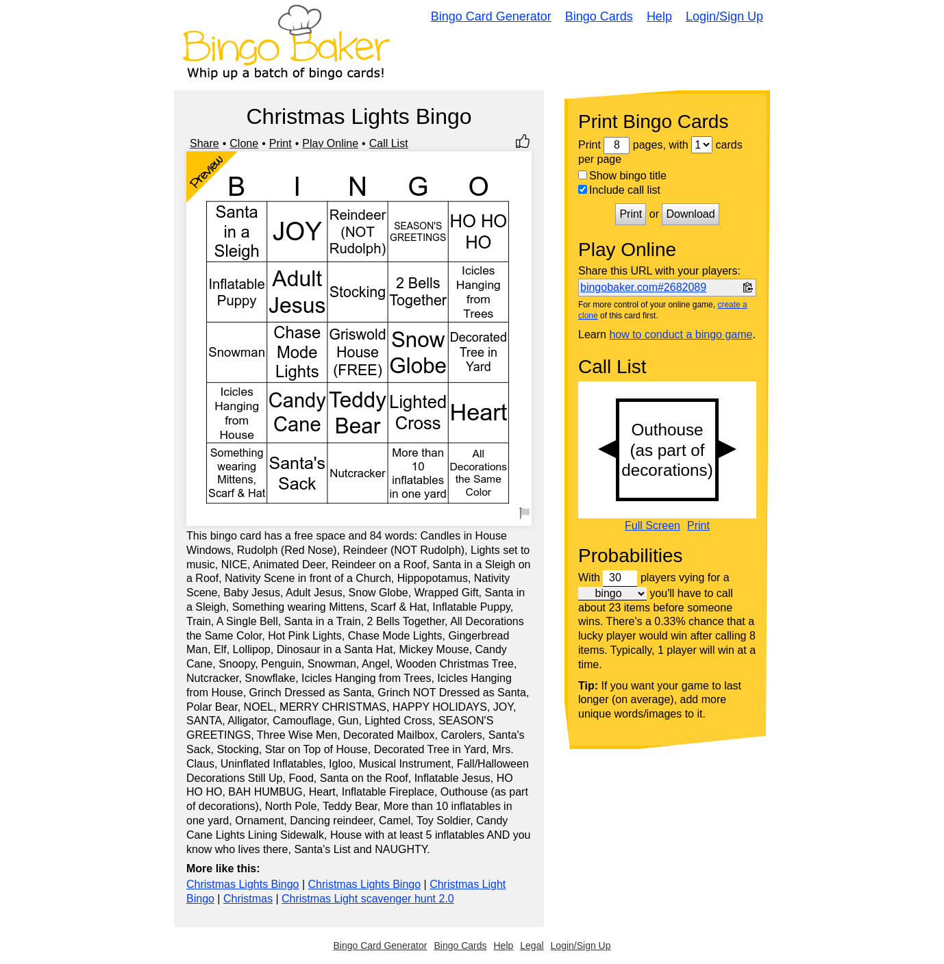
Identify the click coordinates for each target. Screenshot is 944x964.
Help (659, 16)
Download (690, 214)
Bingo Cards (599, 16)
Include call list (619, 190)
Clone (243, 143)
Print (280, 143)
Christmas (248, 898)
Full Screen (652, 525)
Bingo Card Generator (491, 16)
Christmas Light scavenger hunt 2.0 (368, 898)
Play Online (330, 143)
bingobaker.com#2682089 (643, 287)
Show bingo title (622, 175)
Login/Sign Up (724, 16)
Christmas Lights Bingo (242, 884)
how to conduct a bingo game (680, 334)
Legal (531, 945)
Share (204, 143)
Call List (388, 143)
